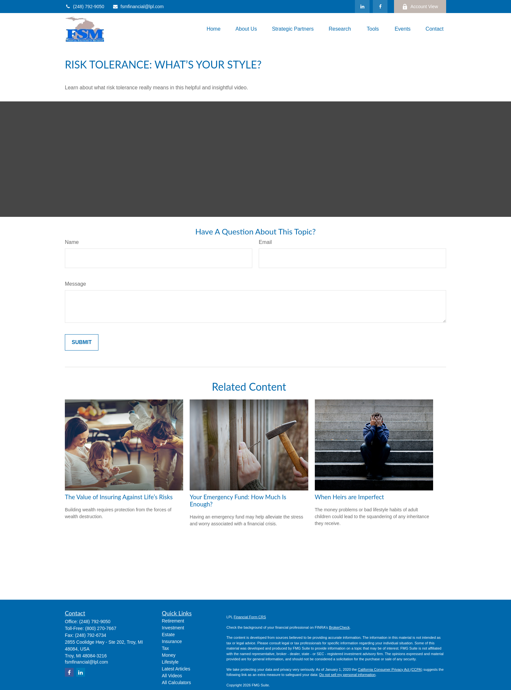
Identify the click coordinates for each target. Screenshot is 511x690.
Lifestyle (170, 662)
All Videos (172, 675)
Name (72, 242)
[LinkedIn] (362, 6)
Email (265, 242)
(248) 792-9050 (84, 6)
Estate (168, 634)
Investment (173, 627)
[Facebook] (380, 6)
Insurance (172, 641)
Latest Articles (176, 668)
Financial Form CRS (250, 617)
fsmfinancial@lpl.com (138, 6)
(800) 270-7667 (100, 628)
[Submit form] (81, 342)
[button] (213, 29)
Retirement (173, 620)
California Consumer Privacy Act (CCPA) (390, 669)
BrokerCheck (339, 627)
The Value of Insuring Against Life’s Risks (119, 497)
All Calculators (176, 682)
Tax (165, 648)
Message (75, 284)
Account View (420, 6)
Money (169, 655)
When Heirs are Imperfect (349, 497)
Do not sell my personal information (347, 675)
